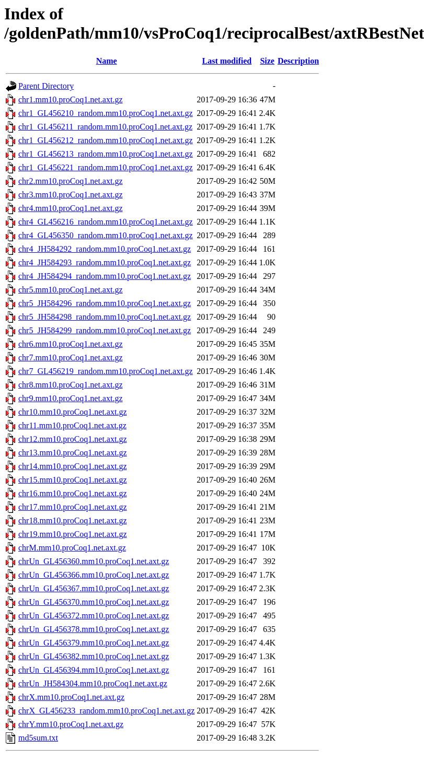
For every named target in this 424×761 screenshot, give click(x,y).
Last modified (227, 60)
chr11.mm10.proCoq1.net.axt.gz (72, 425)
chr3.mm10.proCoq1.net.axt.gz (70, 194)
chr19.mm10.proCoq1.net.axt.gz (72, 534)
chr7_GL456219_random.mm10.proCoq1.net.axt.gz (105, 371)
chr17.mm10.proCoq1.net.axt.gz (72, 506)
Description (298, 60)
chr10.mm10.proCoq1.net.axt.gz (72, 411)
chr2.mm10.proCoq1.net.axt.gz (70, 181)
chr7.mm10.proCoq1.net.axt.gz (70, 357)
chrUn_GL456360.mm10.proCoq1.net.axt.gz (93, 561)
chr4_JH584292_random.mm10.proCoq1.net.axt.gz (104, 248)
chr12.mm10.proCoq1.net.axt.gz (72, 439)
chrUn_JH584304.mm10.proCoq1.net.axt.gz (92, 683)
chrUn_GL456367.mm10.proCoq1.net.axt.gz (93, 588)
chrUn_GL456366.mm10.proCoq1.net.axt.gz (93, 574)
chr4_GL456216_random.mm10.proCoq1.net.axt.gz (105, 221)
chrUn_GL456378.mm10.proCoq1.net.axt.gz (93, 629)
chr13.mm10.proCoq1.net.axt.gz (72, 452)
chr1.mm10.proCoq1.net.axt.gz (70, 99)
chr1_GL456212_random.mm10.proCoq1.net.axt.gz (105, 140)
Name (106, 60)
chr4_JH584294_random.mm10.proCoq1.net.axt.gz (104, 276)
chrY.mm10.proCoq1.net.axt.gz (70, 724)
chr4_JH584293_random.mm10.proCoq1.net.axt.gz (104, 262)
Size (267, 60)
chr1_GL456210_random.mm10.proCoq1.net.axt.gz (105, 113)
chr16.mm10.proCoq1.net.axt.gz (72, 493)
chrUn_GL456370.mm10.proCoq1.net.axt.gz (93, 602)
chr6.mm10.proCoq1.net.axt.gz (70, 343)
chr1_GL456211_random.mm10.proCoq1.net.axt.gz (105, 126)
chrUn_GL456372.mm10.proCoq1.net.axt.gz (93, 615)
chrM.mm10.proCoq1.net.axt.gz (72, 547)
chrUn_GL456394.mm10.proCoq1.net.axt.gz (93, 669)
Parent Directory (46, 85)
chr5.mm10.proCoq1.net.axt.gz (70, 289)
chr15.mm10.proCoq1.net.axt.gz (72, 479)
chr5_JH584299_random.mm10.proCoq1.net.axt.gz (104, 330)
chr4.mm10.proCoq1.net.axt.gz (70, 208)
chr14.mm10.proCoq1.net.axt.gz (72, 466)
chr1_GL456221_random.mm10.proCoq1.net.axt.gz (105, 167)
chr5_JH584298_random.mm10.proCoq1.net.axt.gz (104, 316)
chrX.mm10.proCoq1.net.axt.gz (71, 697)
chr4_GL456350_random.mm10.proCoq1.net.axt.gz (105, 235)
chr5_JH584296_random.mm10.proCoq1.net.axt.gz (104, 303)
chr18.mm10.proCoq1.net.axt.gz (72, 520)
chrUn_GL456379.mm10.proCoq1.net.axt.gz (93, 642)
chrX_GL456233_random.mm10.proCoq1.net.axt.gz (106, 710)
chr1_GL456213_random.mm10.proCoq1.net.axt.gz (105, 153)
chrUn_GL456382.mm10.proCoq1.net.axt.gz (93, 656)
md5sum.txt (38, 737)
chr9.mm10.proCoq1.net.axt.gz (70, 398)
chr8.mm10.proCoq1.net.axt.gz (70, 384)
